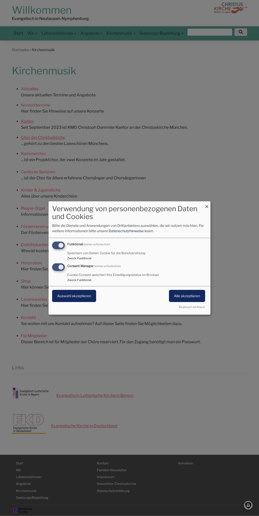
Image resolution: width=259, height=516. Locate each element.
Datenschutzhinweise (126, 231)
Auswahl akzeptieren (74, 296)
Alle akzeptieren (187, 296)
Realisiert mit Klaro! (192, 307)
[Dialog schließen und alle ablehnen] (206, 204)
